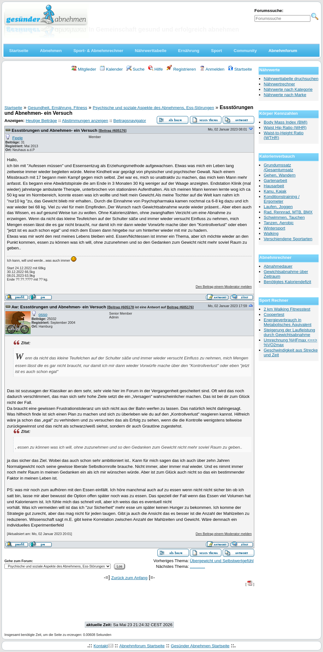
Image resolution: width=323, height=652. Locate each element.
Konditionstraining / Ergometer (281, 199)
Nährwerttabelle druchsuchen (291, 78)
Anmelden (212, 69)
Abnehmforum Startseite (142, 645)
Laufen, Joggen (278, 206)
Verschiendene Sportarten (288, 238)
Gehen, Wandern (280, 175)
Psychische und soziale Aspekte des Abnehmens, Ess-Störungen (153, 107)
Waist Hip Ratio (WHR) (285, 127)
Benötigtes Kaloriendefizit (287, 281)
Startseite (240, 69)
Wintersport (274, 228)
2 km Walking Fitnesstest (287, 309)
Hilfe (155, 69)
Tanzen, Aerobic (279, 222)
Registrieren (181, 69)
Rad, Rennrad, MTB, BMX (288, 212)
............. (197, 566)
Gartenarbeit (275, 180)
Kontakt (100, 645)
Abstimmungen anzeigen (85, 120)
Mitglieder (84, 69)
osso (42, 314)
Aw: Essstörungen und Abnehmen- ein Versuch (58, 307)
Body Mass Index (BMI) (286, 122)
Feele (17, 138)
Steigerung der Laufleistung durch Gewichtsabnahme (289, 332)
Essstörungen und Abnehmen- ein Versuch (54, 130)
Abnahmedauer (278, 266)
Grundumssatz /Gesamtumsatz (278, 167)
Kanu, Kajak (275, 191)
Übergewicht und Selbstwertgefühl (222, 560)
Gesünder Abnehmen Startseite (200, 645)
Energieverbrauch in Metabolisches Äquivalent (287, 322)
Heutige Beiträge (41, 120)
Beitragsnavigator (129, 120)
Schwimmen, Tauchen (284, 217)
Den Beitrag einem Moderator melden (224, 286)
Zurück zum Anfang (129, 577)
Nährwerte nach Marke (285, 94)
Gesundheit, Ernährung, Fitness (57, 107)
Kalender (111, 69)
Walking (271, 233)
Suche (135, 69)
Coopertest (274, 314)
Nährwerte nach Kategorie (288, 89)
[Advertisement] (129, 89)
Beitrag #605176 (112, 130)
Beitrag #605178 (121, 307)
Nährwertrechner (279, 84)
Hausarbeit (274, 185)
